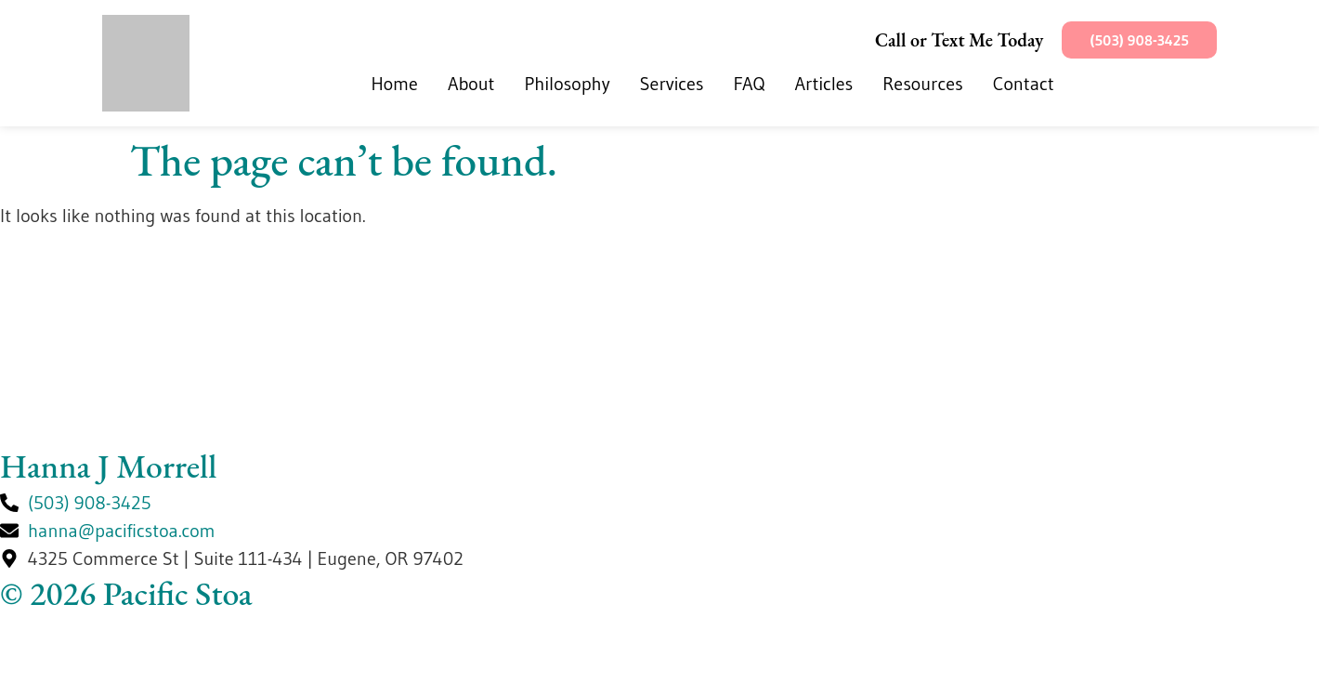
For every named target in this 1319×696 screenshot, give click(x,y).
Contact (1023, 83)
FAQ (748, 83)
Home (394, 83)
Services (672, 83)
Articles (824, 83)
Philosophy (567, 83)
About (471, 83)
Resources (922, 83)
